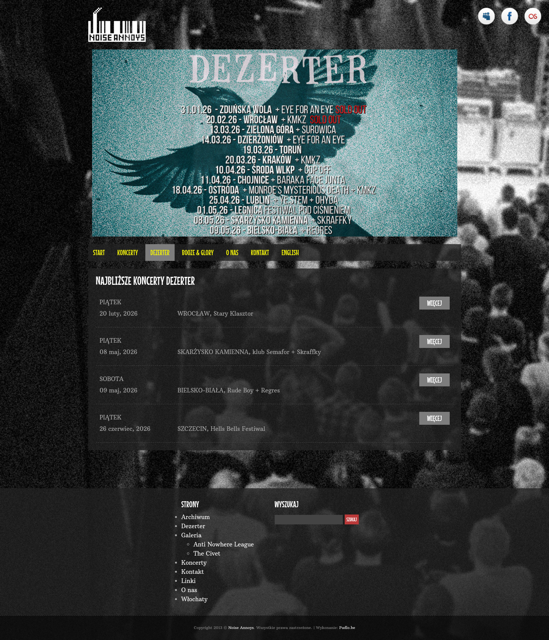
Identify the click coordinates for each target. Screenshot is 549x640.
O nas (232, 252)
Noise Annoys (241, 627)
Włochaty (194, 599)
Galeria (191, 535)
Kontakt (260, 252)
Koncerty (127, 252)
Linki (188, 580)
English (290, 252)
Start (99, 252)
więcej (434, 303)
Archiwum (195, 517)
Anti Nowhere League (224, 544)
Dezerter (159, 252)
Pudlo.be (347, 627)
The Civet (207, 553)
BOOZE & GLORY (197, 252)
